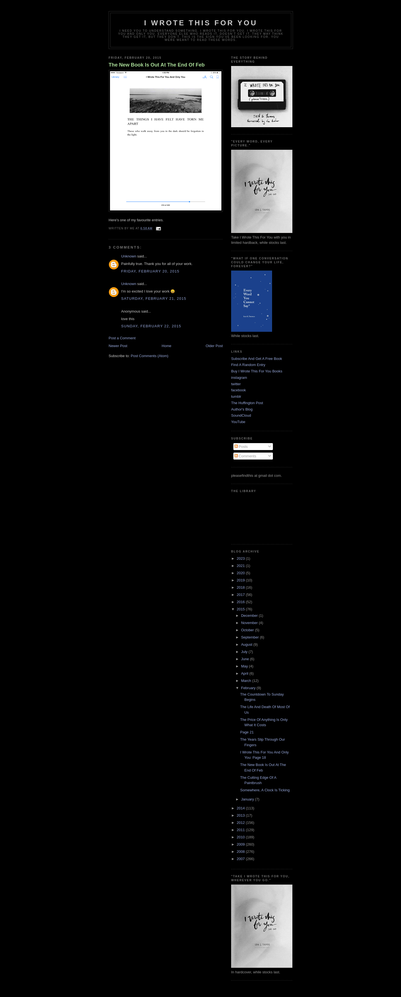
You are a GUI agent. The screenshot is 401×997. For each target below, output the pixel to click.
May (245, 666)
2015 (241, 609)
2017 (241, 595)
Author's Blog (242, 409)
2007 (241, 859)
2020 (241, 573)
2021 (241, 566)
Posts (241, 447)
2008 (241, 851)
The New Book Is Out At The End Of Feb (157, 65)
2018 (241, 587)
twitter (236, 384)
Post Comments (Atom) (149, 356)
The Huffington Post (247, 403)
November (250, 623)
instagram (239, 377)
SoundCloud (241, 415)
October (248, 630)
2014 (241, 808)
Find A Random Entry (248, 365)
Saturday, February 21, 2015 (153, 298)
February (249, 688)
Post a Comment (122, 338)
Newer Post (118, 346)
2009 (241, 844)
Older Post (214, 346)
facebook (238, 390)
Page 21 (246, 732)
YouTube (238, 422)
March (246, 681)
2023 (241, 558)
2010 (241, 837)
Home (167, 346)
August (247, 644)
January (248, 799)
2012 (241, 823)
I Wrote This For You (201, 23)
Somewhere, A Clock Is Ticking (265, 790)
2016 (241, 602)
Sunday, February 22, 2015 (151, 326)
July (245, 652)
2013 (241, 815)
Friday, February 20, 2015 (150, 271)
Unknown (128, 256)
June (245, 659)
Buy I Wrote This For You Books (256, 371)
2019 (241, 580)
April (245, 673)
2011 (241, 830)
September (250, 637)
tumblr (236, 396)
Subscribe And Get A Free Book (256, 359)
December (250, 615)
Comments (245, 456)
